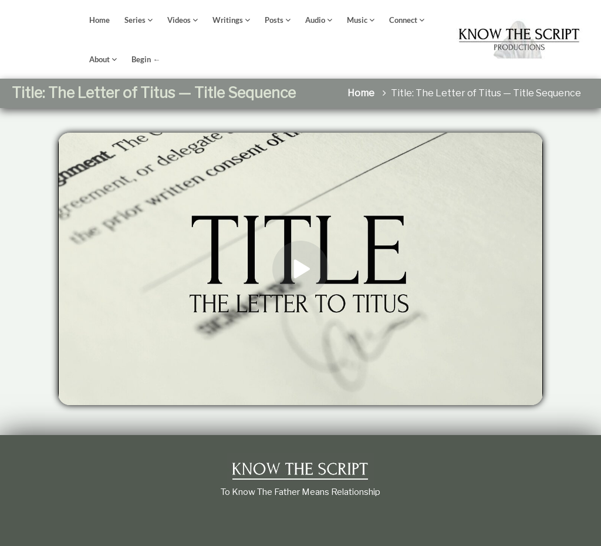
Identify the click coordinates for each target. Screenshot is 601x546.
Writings (227, 20)
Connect (403, 20)
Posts (274, 20)
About (99, 59)
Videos (179, 20)
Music (357, 20)
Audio (315, 20)
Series (135, 20)
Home (99, 20)
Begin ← (145, 59)
